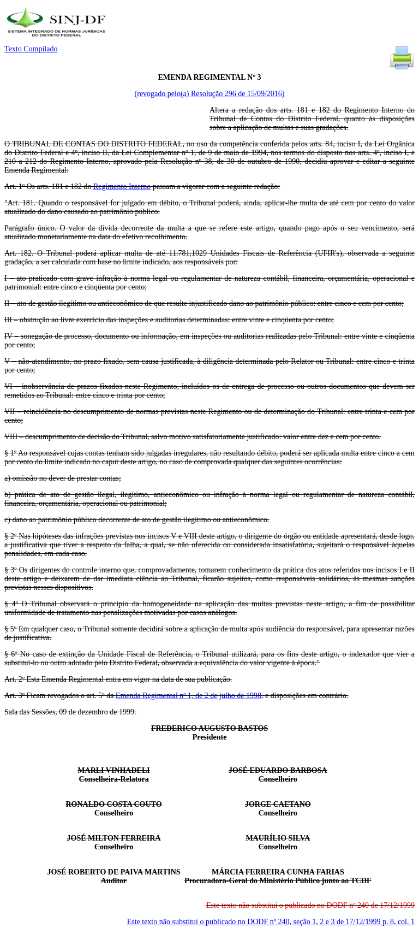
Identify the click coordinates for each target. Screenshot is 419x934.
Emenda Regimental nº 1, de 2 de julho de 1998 (188, 695)
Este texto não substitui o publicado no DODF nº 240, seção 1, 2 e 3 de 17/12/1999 (271, 922)
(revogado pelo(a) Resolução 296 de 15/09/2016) (210, 94)
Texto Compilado (30, 49)
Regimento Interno (122, 186)
